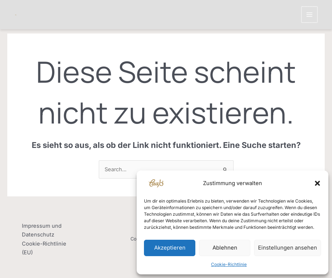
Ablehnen (224, 247)
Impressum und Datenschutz (42, 230)
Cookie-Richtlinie (229, 264)
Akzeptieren (169, 247)
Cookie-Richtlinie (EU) (44, 248)
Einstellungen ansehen (287, 247)
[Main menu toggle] (309, 14)
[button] (317, 183)
